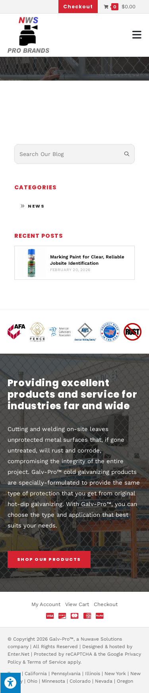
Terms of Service (46, 662)
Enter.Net (18, 654)
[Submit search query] (127, 154)
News (36, 206)
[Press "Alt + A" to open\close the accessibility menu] (10, 682)
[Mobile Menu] (137, 34)
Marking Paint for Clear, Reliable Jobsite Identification (87, 260)
